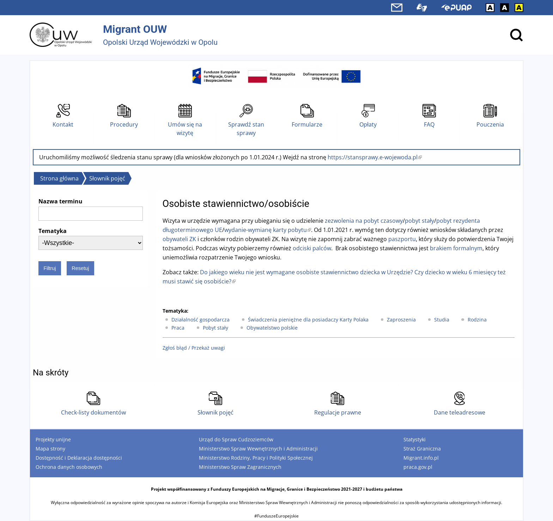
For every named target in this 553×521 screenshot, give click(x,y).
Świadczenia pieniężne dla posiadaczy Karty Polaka (308, 319)
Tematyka (52, 231)
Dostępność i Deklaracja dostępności (79, 457)
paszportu (402, 239)
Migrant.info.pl (421, 457)
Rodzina (477, 319)
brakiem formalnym (456, 248)
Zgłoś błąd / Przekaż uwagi (194, 347)
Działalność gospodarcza (200, 319)
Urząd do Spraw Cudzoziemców (236, 439)
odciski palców (312, 248)
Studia (441, 319)
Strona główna (59, 178)
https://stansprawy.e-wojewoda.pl (375, 157)
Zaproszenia (401, 319)
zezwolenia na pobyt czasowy (364, 221)
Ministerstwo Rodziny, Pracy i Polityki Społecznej (256, 457)
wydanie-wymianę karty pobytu (267, 230)
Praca (177, 327)
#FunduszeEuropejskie (276, 516)
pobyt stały (419, 221)
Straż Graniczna (422, 448)
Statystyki (414, 439)
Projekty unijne (53, 439)
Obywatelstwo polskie (272, 327)
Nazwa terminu (60, 201)
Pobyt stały (215, 327)
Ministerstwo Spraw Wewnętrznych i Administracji (258, 448)
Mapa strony (50, 448)
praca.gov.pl (417, 467)
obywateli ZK (179, 239)
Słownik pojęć (107, 178)
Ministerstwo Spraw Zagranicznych (240, 467)
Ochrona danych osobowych (69, 467)
